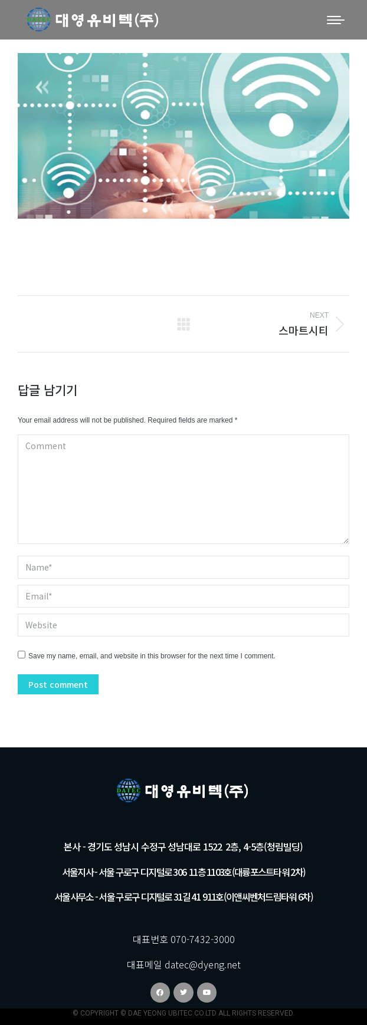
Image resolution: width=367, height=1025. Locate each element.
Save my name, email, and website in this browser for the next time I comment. (152, 656)
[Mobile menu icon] (335, 20)
